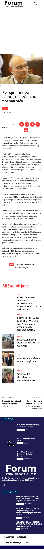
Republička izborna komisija (25, 265)
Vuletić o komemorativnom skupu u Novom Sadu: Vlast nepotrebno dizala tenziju (27, 499)
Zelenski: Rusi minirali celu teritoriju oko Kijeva (11, 404)
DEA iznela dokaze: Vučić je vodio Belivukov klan (28, 427)
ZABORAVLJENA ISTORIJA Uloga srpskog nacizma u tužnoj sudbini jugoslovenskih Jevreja (28, 512)
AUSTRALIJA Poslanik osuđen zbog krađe (28, 361)
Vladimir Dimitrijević (21, 268)
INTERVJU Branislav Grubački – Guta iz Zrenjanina (25, 455)
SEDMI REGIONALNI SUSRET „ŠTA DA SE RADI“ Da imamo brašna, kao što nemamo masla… (28, 325)
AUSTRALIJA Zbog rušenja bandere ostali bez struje (28, 343)
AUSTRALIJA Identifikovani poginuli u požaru (26, 378)
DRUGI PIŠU (20, 430)
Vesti (5, 109)
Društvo (19, 315)
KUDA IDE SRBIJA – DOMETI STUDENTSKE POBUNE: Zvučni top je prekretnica (29, 304)
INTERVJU (20, 444)
